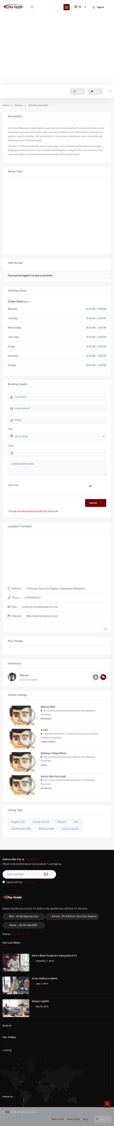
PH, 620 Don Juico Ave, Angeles (79, 916)
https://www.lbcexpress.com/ (42, 616)
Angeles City (18, 822)
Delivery (61, 822)
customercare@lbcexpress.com (40, 607)
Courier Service (41, 822)
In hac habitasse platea (44, 978)
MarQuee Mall (46, 828)
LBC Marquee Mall (21, 828)
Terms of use (57, 1119)
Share (95, 91)
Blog (85, 1119)
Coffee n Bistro (48, 742)
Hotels (44, 765)
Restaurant (46, 718)
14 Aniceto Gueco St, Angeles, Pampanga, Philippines (55, 588)
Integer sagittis (40, 1001)
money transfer (70, 828)
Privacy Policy (30, 882)
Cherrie (24, 675)
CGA (7, 1112)
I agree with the (20, 882)
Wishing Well (48, 706)
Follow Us (10, 1096)
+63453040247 (32, 597)
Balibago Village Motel (53, 753)
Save (78, 91)
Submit (96, 503)
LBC (76, 822)
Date (10, 429)
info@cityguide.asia (27, 916)
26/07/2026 (60, 437)
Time (10, 445)
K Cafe (44, 730)
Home (6, 105)
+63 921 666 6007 (27, 925)
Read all (9, 1025)
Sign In (98, 7)
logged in (27, 275)
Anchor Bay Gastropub (53, 776)
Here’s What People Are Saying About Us (54, 955)
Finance (18, 105)
